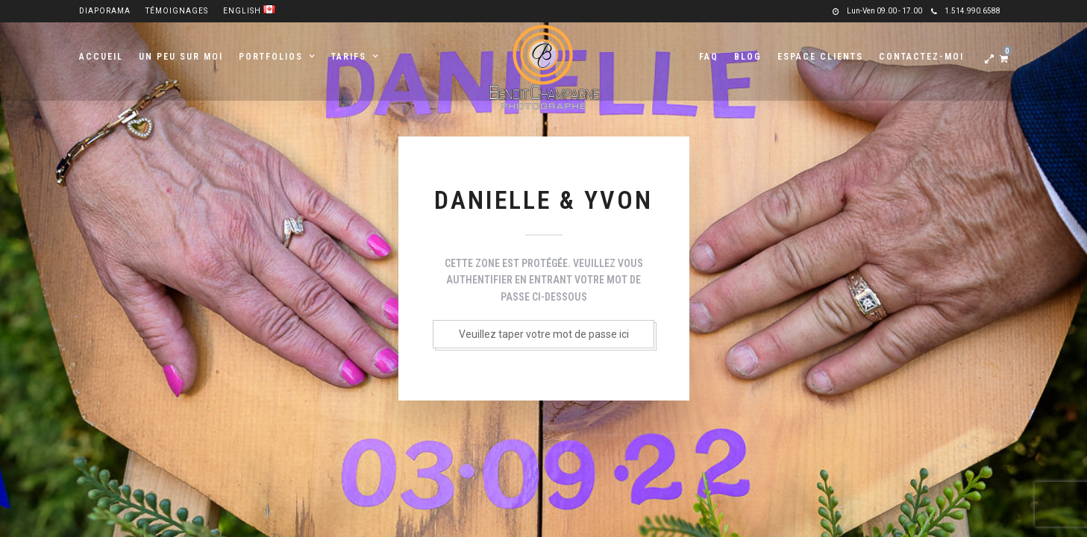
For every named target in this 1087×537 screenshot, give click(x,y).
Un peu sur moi (181, 56)
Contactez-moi (921, 56)
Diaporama (105, 11)
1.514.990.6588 (965, 11)
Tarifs (348, 56)
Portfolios (271, 56)
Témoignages (176, 11)
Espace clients (820, 56)
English (249, 11)
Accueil (101, 56)
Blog (748, 56)
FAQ (708, 56)
